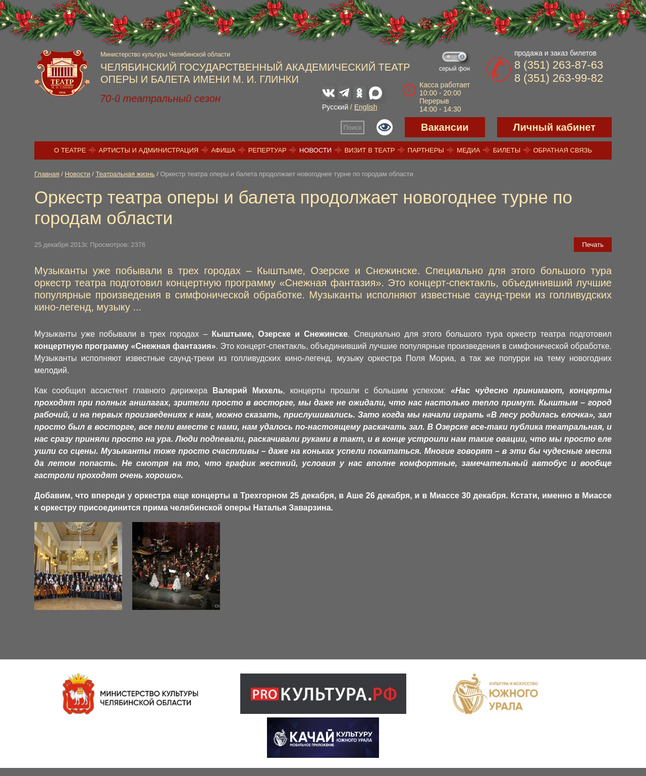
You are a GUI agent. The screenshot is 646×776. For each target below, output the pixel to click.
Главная (46, 174)
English (366, 107)
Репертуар (267, 150)
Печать (593, 244)
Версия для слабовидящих (384, 127)
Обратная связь (562, 150)
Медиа (468, 150)
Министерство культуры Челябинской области (165, 54)
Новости (315, 150)
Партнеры (426, 150)
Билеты (507, 150)
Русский (335, 107)
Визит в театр (369, 150)
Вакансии (445, 127)
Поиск (353, 127)
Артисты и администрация (149, 150)
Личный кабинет (554, 127)
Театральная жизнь (125, 174)
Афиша (223, 150)
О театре (70, 150)
